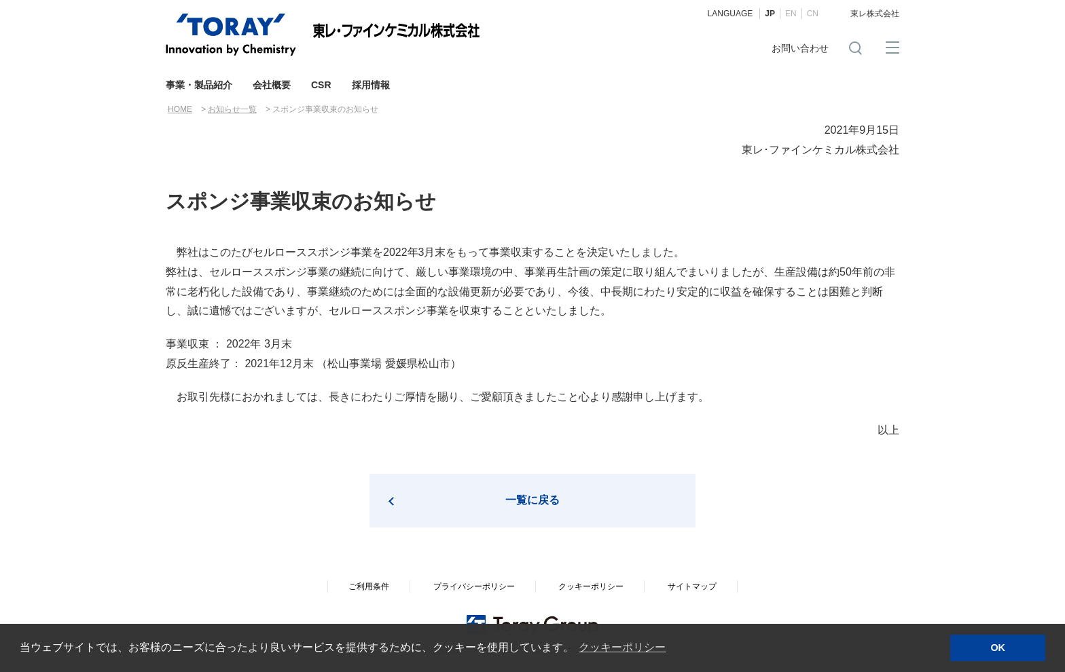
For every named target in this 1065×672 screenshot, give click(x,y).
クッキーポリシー (591, 586)
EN (791, 13)
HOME (180, 109)
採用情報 (371, 84)
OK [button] (997, 647)
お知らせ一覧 (232, 109)
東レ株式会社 (874, 13)
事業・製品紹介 (199, 84)
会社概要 (272, 84)
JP (770, 13)
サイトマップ (692, 586)
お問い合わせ (800, 48)
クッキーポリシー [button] (622, 647)
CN (812, 13)
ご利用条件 (368, 586)
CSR (321, 84)
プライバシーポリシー (474, 586)
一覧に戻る (532, 500)
